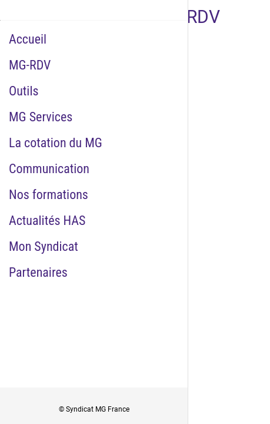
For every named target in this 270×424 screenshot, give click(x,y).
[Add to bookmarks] (222, 282)
